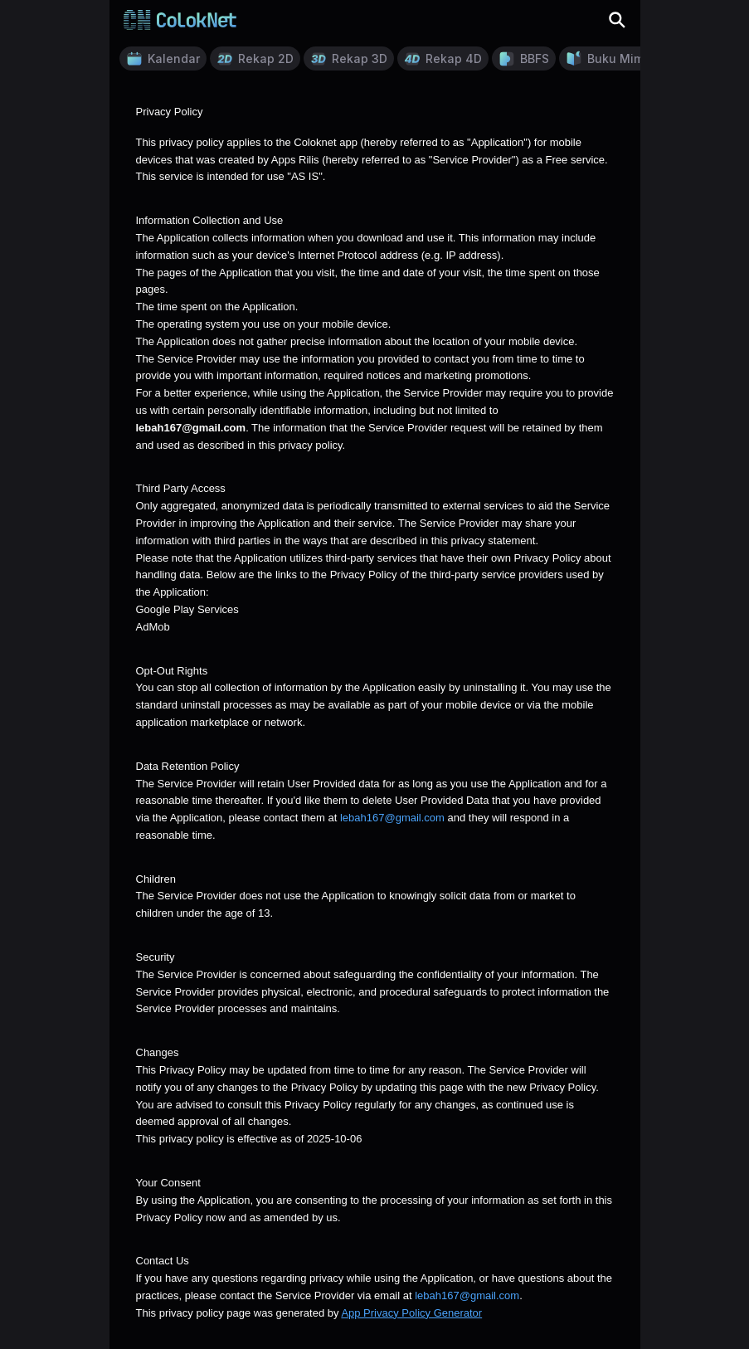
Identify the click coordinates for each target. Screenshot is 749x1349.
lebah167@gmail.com (392, 817)
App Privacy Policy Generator (411, 1313)
